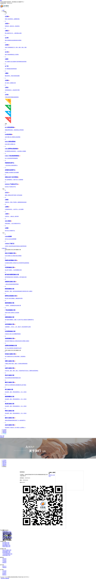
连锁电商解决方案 (6, 555)
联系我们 (4, 466)
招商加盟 (4, 432)
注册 (3, 435)
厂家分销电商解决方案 (7, 553)
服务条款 (4, 464)
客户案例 (4, 429)
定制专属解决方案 (17, 249)
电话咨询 (2, 578)
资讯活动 (4, 558)
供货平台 (51, 475)
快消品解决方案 (5, 542)
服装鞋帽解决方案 (6, 545)
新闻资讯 (4, 431)
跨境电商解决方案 (6, 552)
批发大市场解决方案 (6, 550)
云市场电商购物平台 (6, 536)
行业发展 (4, 561)
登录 (1, 435)
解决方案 (4, 248)
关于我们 (4, 433)
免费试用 (2, 437)
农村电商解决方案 (6, 551)
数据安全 (4, 461)
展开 (1, 0)
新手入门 (4, 566)
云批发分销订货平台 (6, 531)
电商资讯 (4, 562)
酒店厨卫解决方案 (6, 546)
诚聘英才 (4, 465)
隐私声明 (4, 462)
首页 (3, 10)
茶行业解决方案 (5, 543)
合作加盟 (4, 570)
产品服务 (5, 11)
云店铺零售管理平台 (6, 532)
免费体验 (7, 578)
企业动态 (4, 560)
